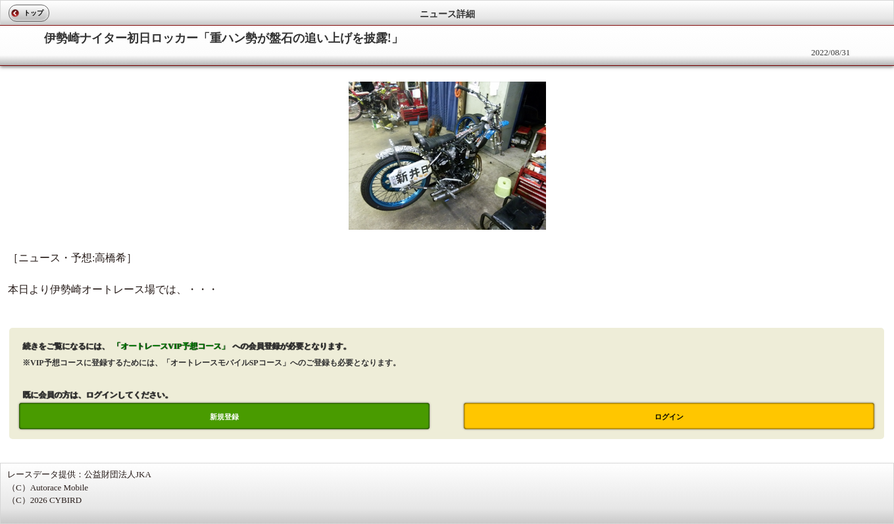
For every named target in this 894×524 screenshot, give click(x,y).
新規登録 (224, 417)
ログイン (669, 417)
